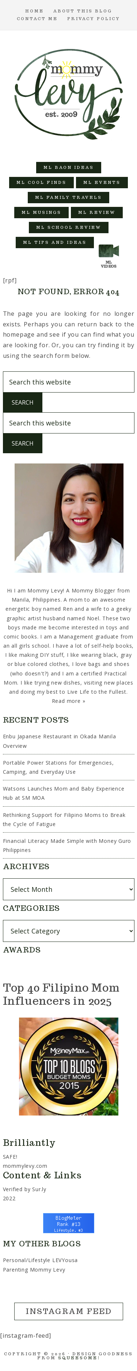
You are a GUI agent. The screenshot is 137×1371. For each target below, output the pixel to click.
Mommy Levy (68, 92)
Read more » (68, 700)
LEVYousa (65, 1260)
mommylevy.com (25, 1165)
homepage (19, 334)
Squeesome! (79, 1357)
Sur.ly (39, 1189)
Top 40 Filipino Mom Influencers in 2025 (61, 994)
